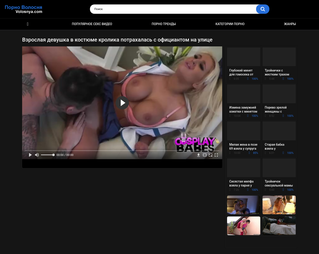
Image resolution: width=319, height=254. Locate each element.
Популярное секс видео (92, 24)
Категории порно (230, 24)
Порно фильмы (27, 24)
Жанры (290, 24)
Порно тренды (164, 24)
